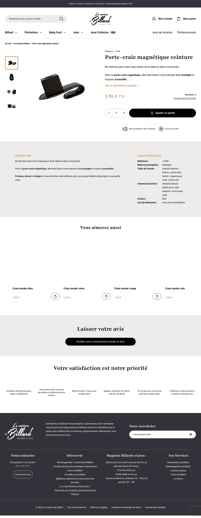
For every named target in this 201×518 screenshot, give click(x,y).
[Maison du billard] (101, 19)
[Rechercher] (61, 19)
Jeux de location (162, 35)
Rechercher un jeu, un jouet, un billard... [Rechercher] (25, 19)
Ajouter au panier (162, 115)
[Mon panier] (186, 19)
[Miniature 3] (11, 108)
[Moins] (108, 115)
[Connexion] (161, 19)
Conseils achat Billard (75, 477)
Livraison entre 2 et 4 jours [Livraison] (185, 101)
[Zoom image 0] (59, 89)
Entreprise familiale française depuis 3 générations (19, 388)
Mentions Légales (98, 510)
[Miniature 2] (11, 94)
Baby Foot (57, 35)
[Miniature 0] (11, 65)
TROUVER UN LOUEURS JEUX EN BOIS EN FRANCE (74, 495)
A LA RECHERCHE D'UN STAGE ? (75, 489)
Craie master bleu (23, 290)
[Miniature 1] (11, 80)
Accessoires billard (21, 46)
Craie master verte (73, 290)
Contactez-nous (23, 477)
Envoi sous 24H (168, 131)
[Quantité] (116, 115)
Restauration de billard (178, 465)
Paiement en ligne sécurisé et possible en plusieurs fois (182, 388)
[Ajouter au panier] (55, 299)
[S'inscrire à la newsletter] (190, 437)
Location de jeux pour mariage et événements (75, 469)
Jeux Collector (103, 35)
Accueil (8, 46)
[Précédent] (11, 55)
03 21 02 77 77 (23, 468)
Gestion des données (155, 510)
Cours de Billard (75, 473)
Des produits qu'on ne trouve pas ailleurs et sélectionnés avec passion (51, 388)
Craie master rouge (125, 290)
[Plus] (123, 115)
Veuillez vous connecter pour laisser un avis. (100, 344)
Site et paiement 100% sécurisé (138, 131)
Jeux (78, 35)
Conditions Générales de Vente (126, 510)
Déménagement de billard (178, 469)
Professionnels (186, 35)
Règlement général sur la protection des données (75, 483)
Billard (11, 35)
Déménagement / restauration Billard (75, 465)
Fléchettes (33, 35)
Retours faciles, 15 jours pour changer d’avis (84, 388)
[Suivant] (11, 123)
